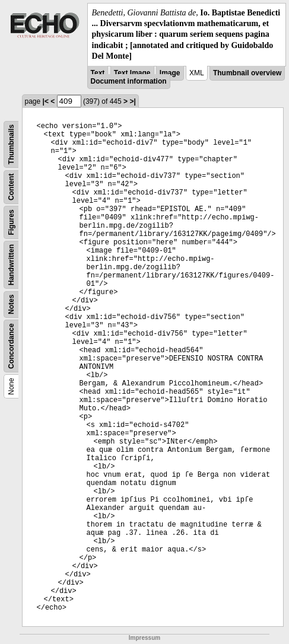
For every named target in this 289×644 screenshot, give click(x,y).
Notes (11, 304)
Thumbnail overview (247, 73)
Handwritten (11, 264)
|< (46, 101)
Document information (129, 81)
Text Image (132, 73)
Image (170, 73)
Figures (11, 222)
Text (98, 73)
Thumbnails (11, 144)
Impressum (144, 638)
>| (132, 101)
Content (11, 186)
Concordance (11, 346)
